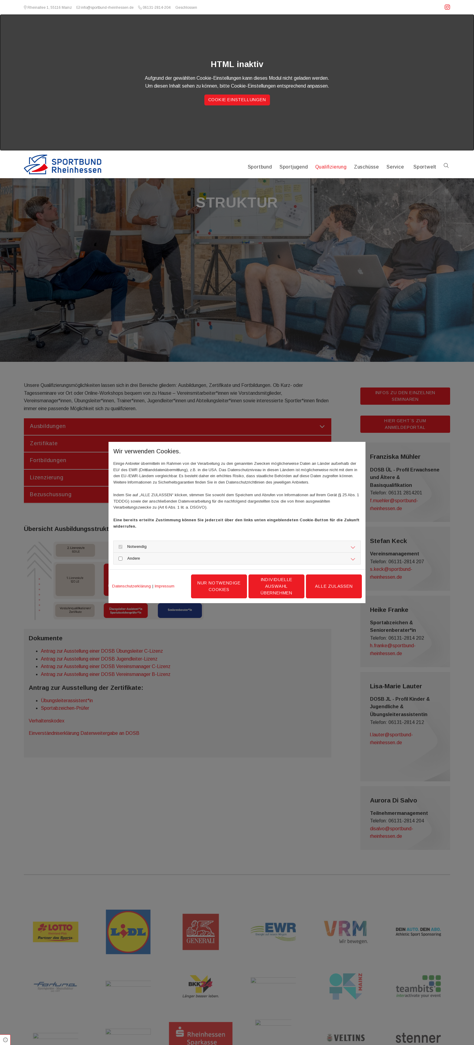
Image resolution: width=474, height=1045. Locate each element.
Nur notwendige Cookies (219, 586)
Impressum (164, 586)
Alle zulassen (333, 586)
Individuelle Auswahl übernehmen (277, 586)
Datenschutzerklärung (131, 586)
